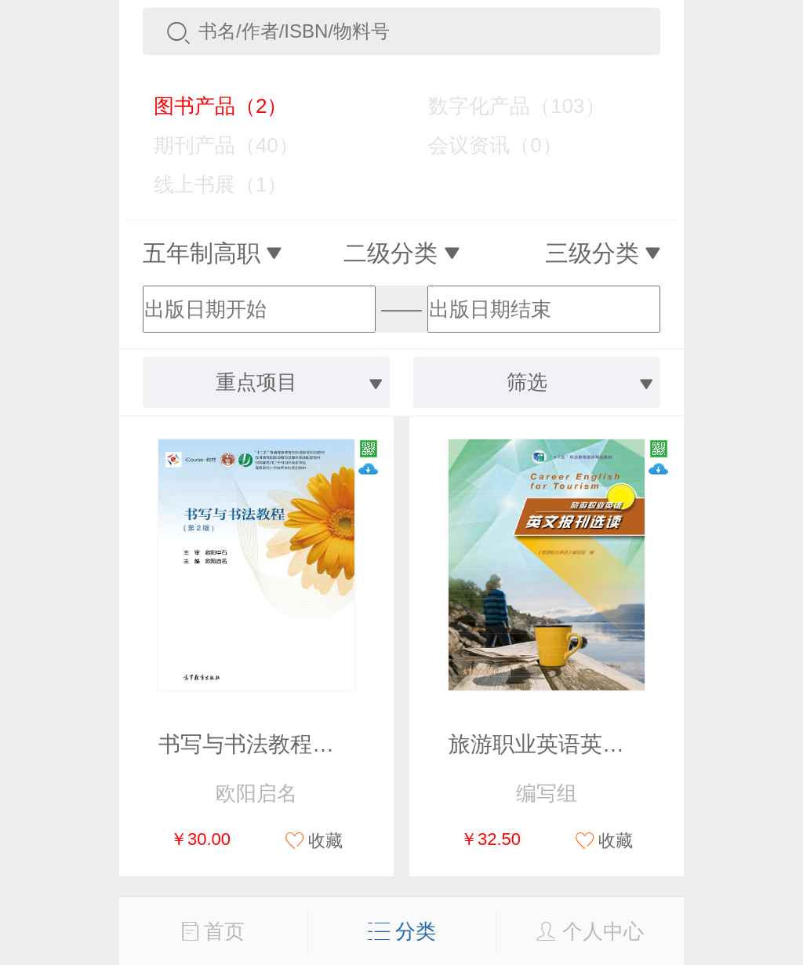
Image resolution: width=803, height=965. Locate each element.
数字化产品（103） (505, 106)
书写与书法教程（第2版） (285, 744)
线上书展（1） (209, 184)
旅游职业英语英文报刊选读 (580, 744)
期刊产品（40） (215, 145)
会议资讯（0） (483, 145)
